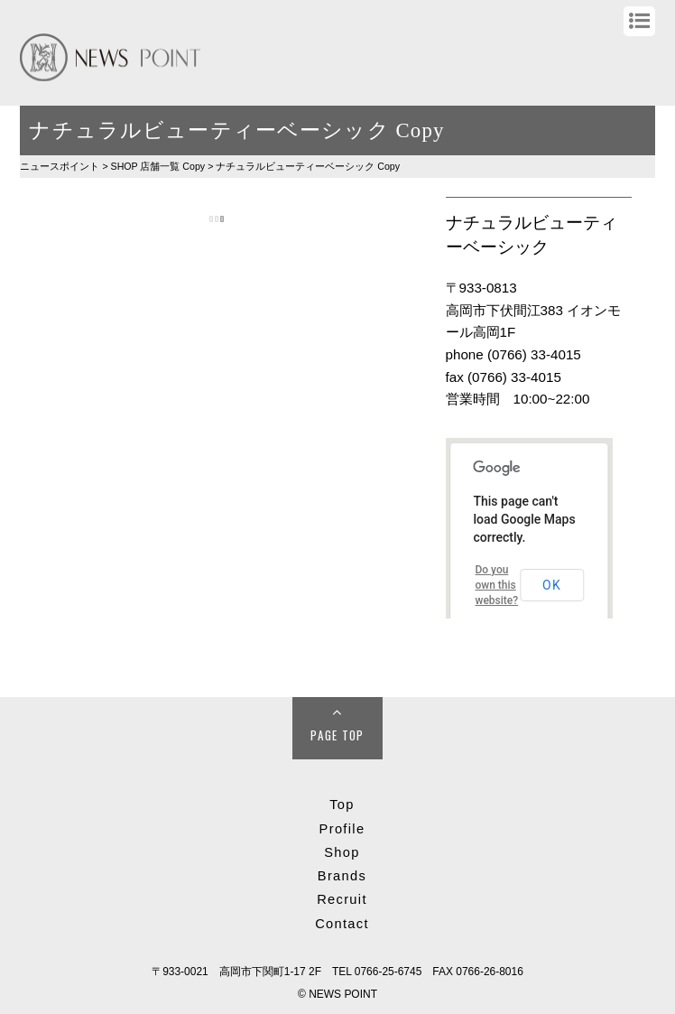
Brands (342, 876)
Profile (342, 829)
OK (551, 585)
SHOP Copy (158, 166)
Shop (341, 852)
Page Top (337, 735)
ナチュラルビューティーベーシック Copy (308, 166)
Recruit (342, 899)
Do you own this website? (496, 585)
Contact (342, 923)
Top (342, 804)
